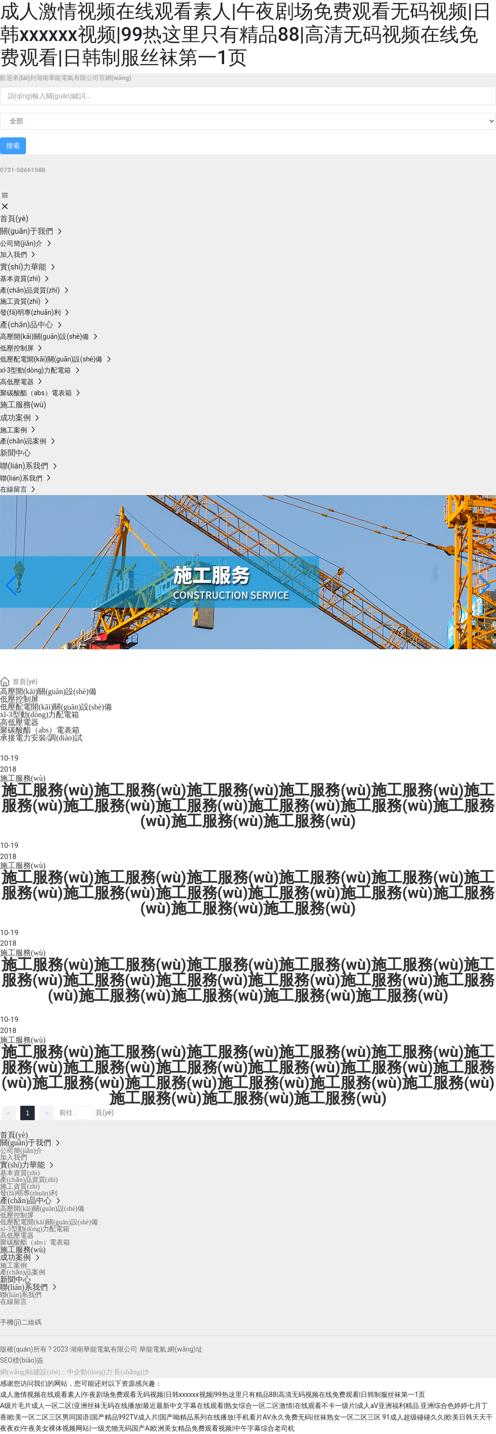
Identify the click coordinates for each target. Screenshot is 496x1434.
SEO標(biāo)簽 (21, 1360)
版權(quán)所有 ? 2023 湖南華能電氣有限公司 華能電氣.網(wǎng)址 (101, 1349)
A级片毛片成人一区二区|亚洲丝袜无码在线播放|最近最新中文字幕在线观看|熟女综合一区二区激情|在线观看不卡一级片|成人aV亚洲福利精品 (209, 1405)
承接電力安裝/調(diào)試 (41, 738)
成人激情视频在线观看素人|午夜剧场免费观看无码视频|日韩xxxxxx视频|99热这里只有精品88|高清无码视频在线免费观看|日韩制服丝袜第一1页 (246, 34)
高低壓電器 (19, 722)
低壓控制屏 (19, 699)
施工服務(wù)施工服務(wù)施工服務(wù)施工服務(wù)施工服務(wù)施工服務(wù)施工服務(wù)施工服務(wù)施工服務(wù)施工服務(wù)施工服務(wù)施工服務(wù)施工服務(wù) (248, 805)
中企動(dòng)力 (89, 1372)
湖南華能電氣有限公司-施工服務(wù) (157, 660)
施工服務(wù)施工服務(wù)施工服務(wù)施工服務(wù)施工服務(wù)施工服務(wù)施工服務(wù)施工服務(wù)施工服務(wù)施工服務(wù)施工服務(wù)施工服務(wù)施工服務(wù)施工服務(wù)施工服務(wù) (248, 980)
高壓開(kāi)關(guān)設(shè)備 (48, 691)
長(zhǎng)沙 (131, 1372)
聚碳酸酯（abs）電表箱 (40, 730)
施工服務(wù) (22, 778)
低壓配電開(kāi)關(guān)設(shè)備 (56, 707)
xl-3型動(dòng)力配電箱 (39, 714)
